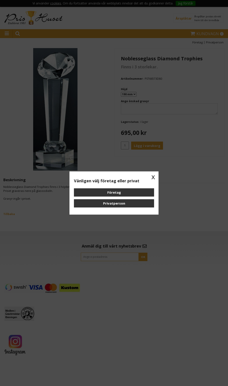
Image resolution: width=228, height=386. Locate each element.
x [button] (153, 177)
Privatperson (114, 203)
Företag (114, 192)
